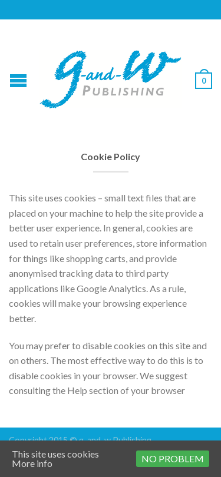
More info (32, 463)
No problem (172, 458)
